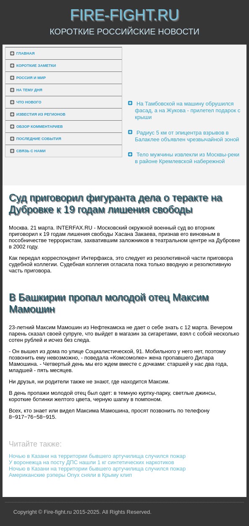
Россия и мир (31, 78)
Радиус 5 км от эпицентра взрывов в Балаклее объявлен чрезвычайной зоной (187, 136)
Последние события (38, 139)
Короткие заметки (36, 65)
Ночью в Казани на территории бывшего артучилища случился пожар (97, 456)
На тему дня (29, 90)
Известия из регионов (41, 114)
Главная (25, 53)
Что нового (29, 102)
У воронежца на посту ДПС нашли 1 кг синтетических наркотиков (91, 462)
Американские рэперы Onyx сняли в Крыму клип (70, 475)
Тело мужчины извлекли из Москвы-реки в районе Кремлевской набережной (187, 157)
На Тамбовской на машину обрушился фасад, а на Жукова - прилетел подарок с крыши (187, 110)
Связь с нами (31, 151)
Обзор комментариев (39, 126)
